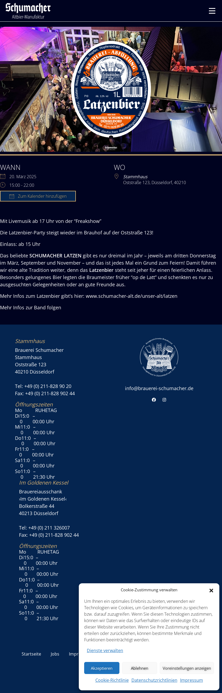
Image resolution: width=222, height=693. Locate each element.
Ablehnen (139, 668)
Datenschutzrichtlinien (154, 680)
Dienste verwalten (105, 650)
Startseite (31, 654)
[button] (211, 590)
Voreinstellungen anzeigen (187, 668)
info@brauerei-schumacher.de (159, 388)
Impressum (191, 680)
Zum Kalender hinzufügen (38, 196)
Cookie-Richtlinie (112, 680)
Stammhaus (135, 177)
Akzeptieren (101, 668)
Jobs (55, 654)
